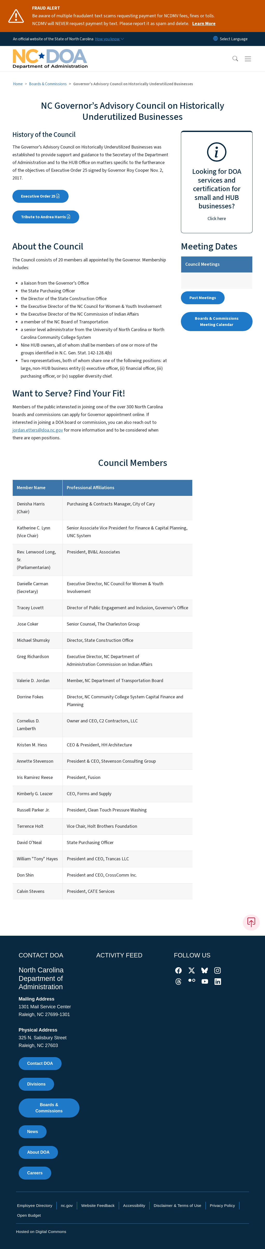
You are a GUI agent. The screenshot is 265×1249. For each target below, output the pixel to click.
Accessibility (134, 1205)
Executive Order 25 (40, 196)
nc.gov (67, 1205)
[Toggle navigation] (253, 59)
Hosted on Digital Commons (41, 1231)
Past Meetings (202, 298)
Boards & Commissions (48, 84)
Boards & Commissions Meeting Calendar (217, 321)
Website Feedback (98, 1205)
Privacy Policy (222, 1205)
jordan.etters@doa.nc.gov (37, 430)
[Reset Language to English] (215, 39)
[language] (234, 39)
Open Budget (29, 1215)
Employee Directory (34, 1205)
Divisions (36, 1084)
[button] (232, 59)
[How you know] (109, 39)
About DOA (38, 1152)
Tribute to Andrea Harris (46, 217)
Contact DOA (40, 1063)
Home (18, 84)
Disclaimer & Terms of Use (177, 1205)
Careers (35, 1173)
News (32, 1131)
